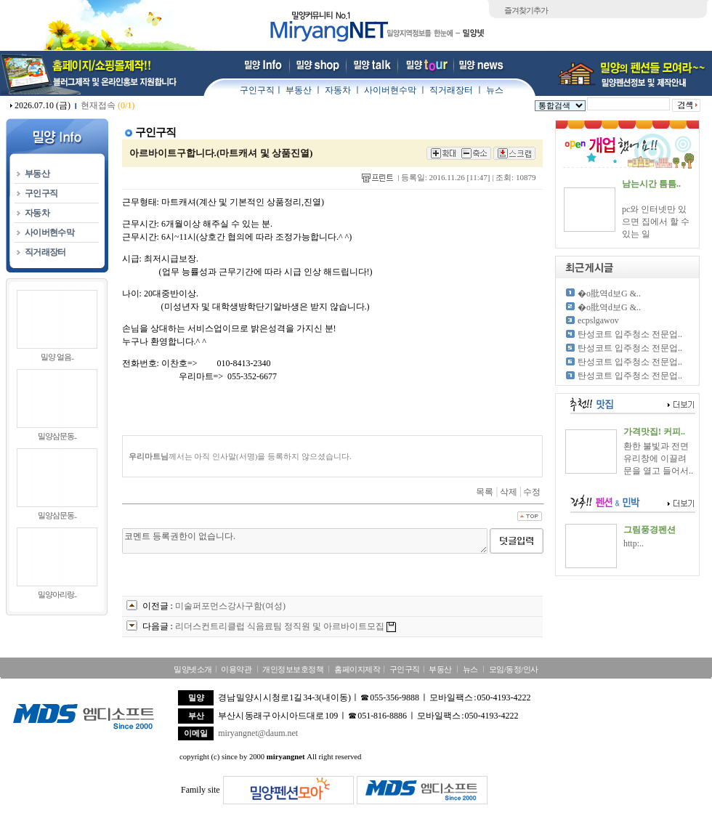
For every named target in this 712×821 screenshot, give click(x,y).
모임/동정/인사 (513, 669)
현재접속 (107, 105)
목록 (484, 492)
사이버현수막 (390, 90)
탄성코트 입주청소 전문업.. (630, 334)
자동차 (338, 90)
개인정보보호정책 (292, 669)
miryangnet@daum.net (258, 733)
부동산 (299, 90)
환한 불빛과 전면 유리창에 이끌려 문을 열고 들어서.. (658, 458)
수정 (532, 492)
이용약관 (236, 669)
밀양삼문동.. (57, 436)
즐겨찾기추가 (526, 10)
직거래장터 (451, 90)
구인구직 (257, 90)
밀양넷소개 (193, 669)
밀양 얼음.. (57, 356)
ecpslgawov (598, 320)
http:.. (633, 543)
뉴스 (494, 90)
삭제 (508, 492)
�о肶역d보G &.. (609, 293)
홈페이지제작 (357, 669)
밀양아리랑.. (57, 594)
